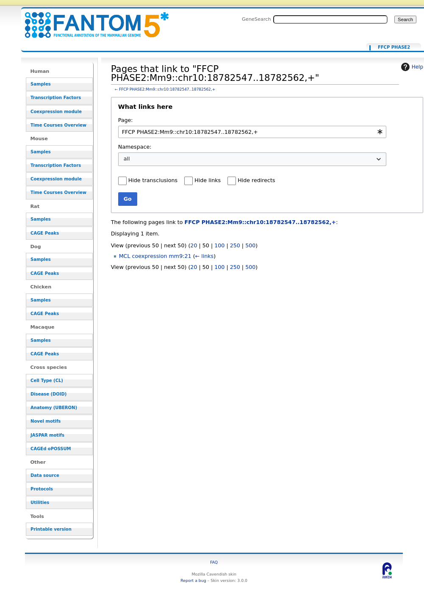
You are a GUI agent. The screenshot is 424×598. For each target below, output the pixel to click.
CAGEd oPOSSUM (50, 448)
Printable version (51, 529)
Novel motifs (45, 421)
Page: (125, 120)
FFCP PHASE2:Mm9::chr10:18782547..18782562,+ (167, 89)
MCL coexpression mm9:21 (155, 256)
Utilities (39, 502)
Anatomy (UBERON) (53, 407)
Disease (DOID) (48, 394)
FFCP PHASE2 (394, 47)
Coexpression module (56, 111)
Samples (40, 84)
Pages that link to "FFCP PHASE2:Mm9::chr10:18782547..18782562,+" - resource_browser (91, 20)
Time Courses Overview (58, 125)
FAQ (214, 562)
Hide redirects (256, 180)
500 (250, 245)
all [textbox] (127, 158)
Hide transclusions (152, 180)
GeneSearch (256, 19)
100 (219, 245)
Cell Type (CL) (46, 380)
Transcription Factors (55, 97)
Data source (44, 475)
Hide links (207, 180)
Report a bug (193, 580)
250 (235, 245)
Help (411, 67)
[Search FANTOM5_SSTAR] (330, 19)
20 (193, 245)
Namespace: (135, 147)
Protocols (41, 489)
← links (204, 256)
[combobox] (252, 132)
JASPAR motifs (47, 435)
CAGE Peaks (44, 233)
